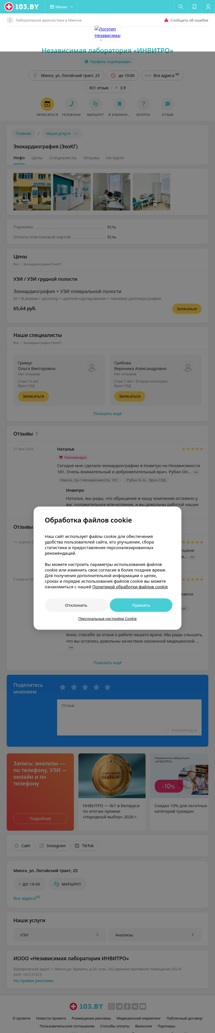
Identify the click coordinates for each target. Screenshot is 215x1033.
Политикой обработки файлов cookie (130, 535)
